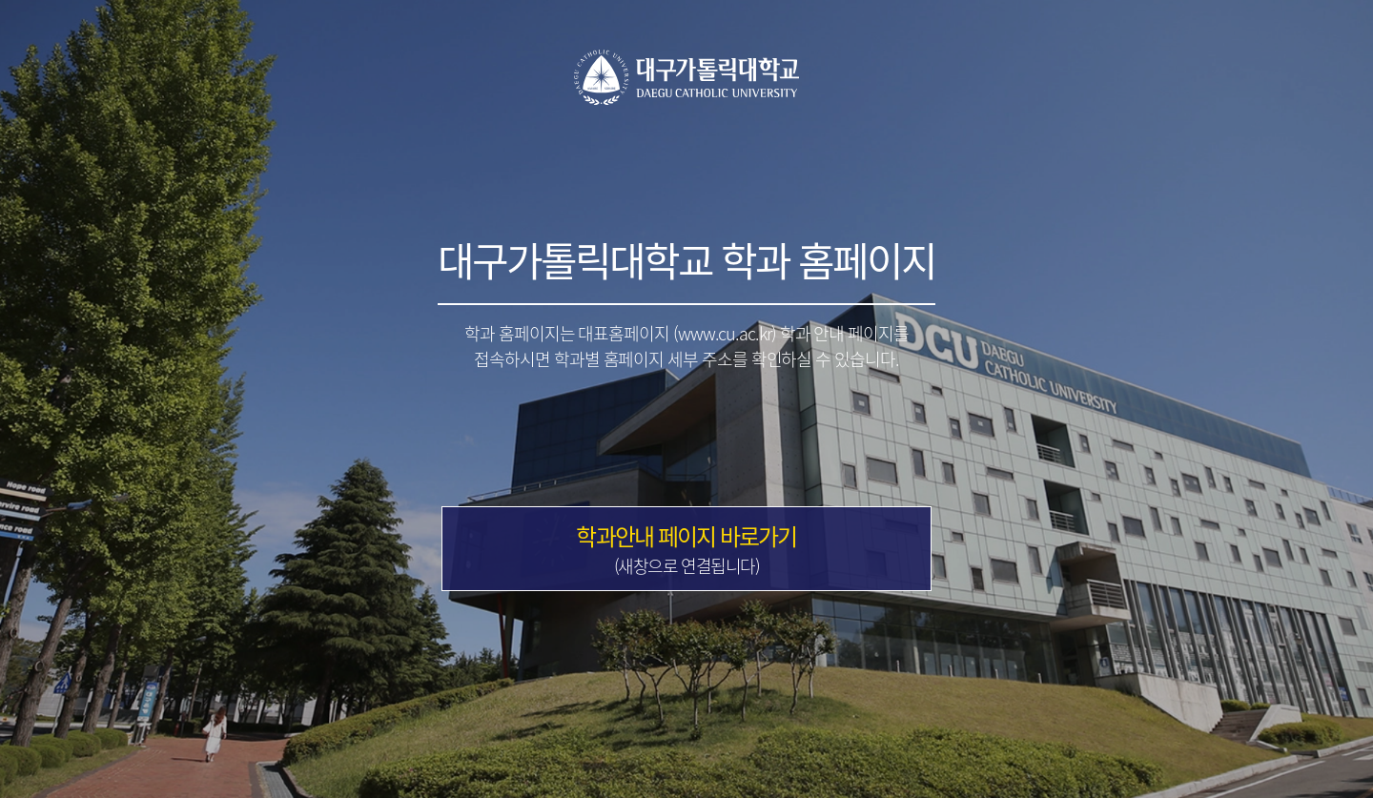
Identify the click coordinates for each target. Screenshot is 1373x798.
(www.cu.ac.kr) (724, 333)
